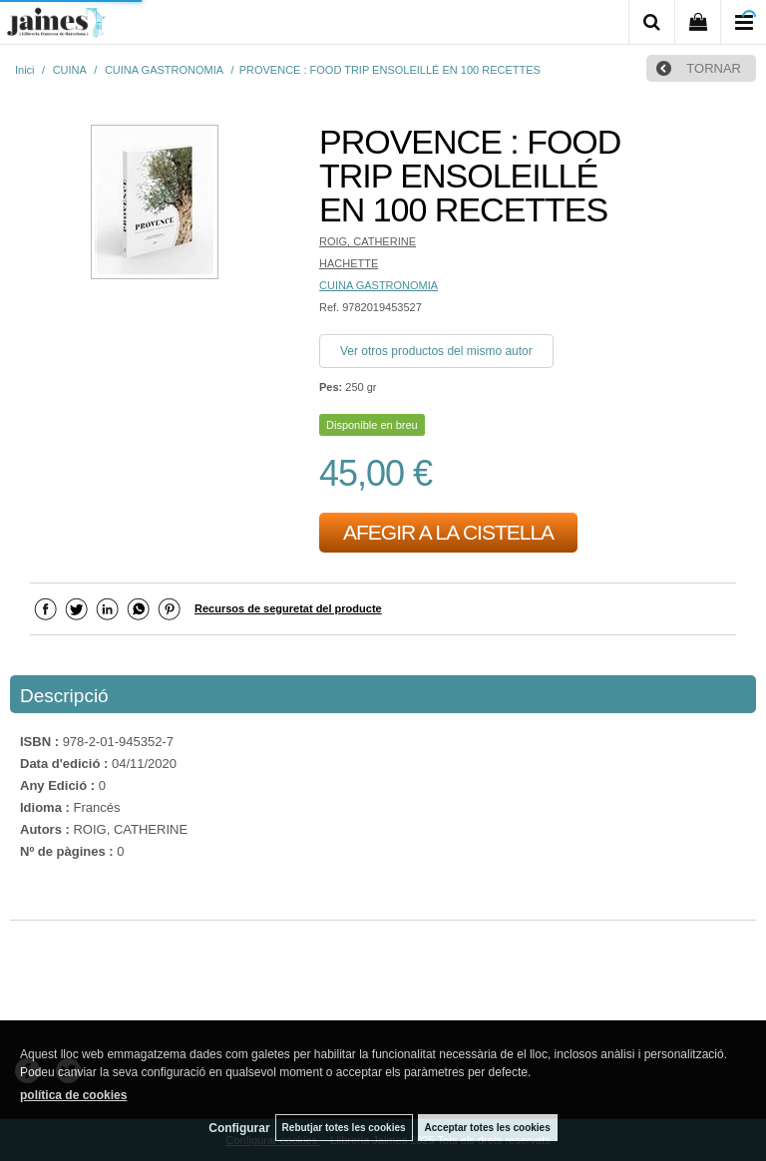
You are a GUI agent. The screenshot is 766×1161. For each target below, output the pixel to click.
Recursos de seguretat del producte (288, 608)
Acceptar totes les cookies (488, 1127)
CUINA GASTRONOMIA (378, 285)
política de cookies (73, 1095)
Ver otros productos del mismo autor (436, 351)
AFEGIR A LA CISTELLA (448, 532)
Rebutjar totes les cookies (344, 1127)
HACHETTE (348, 263)
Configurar (238, 1128)
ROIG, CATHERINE (367, 241)
